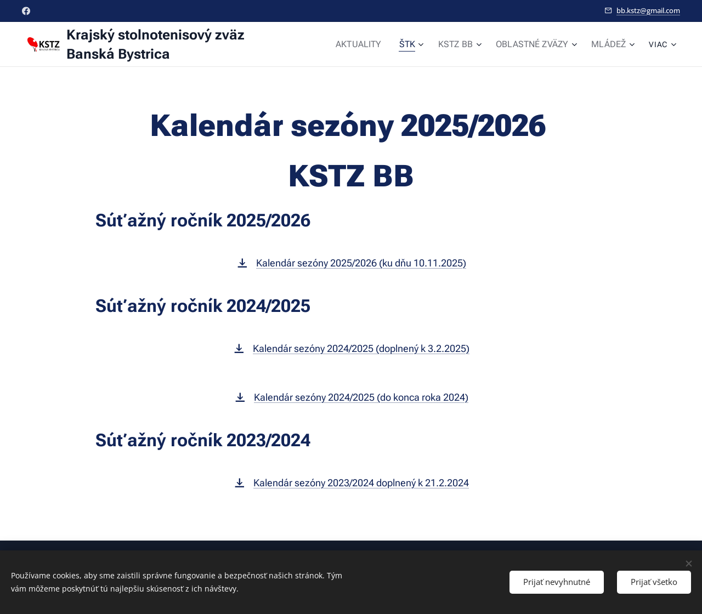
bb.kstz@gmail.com (648, 10)
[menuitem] (374, 44)
